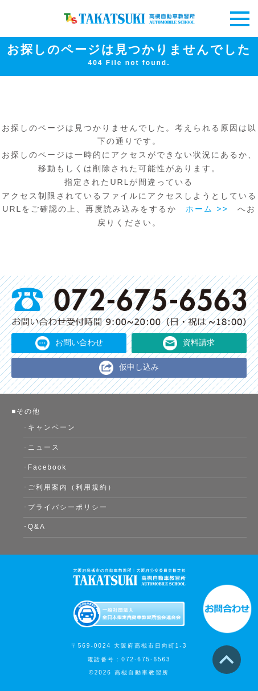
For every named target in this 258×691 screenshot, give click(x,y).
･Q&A (34, 527)
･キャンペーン (49, 427)
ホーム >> (207, 208)
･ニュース (41, 447)
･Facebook (45, 467)
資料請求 (199, 342)
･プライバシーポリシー (65, 507)
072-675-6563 (145, 659)
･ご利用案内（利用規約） (69, 487)
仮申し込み (139, 366)
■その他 (25, 411)
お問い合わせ (79, 342)
